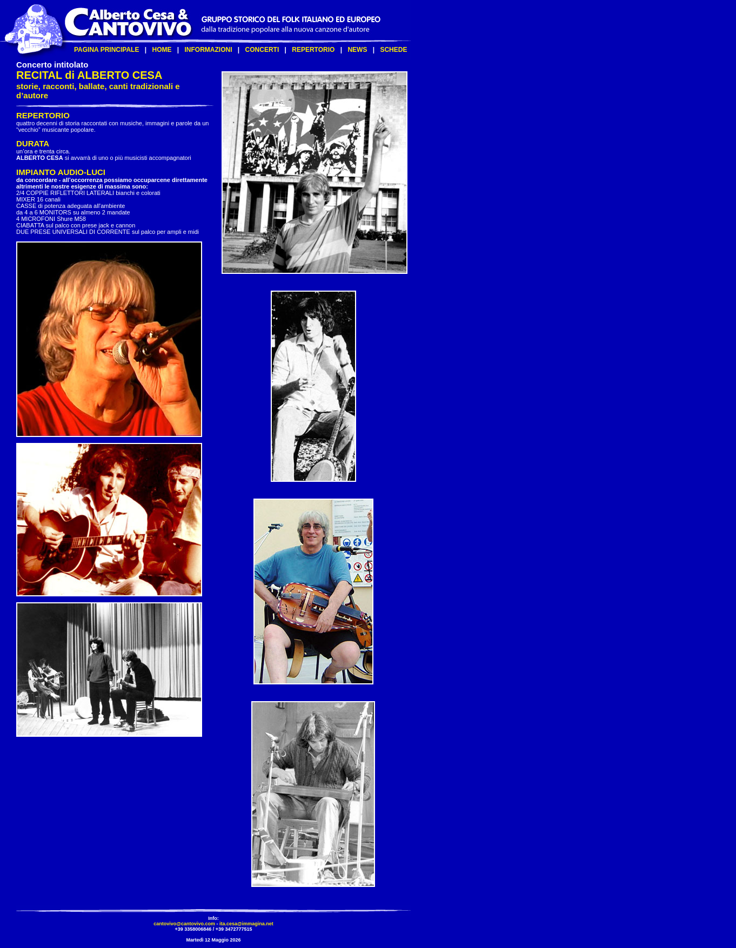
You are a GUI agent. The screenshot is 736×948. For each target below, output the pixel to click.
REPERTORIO (313, 49)
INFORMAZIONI (208, 49)
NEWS (357, 49)
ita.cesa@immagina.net (246, 923)
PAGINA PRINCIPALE (106, 49)
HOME (161, 49)
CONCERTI (262, 49)
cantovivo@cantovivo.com (184, 923)
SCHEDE (393, 49)
